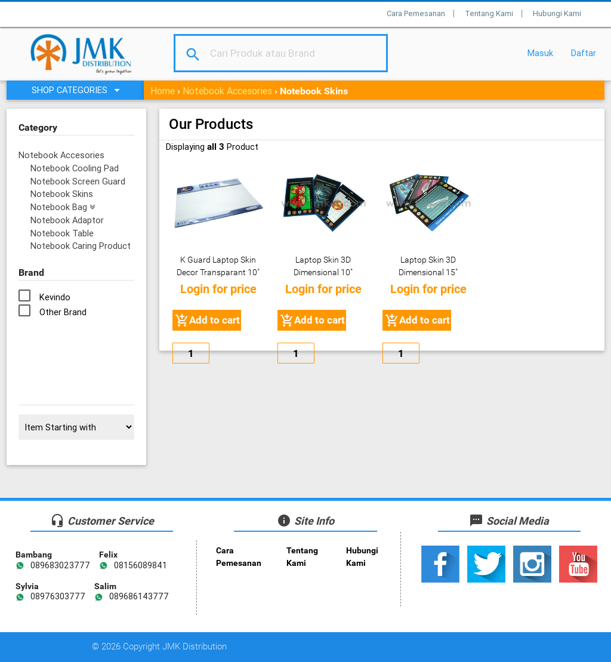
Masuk (540, 52)
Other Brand (63, 312)
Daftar (583, 52)
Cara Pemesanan (416, 13)
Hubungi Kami (557, 13)
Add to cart (206, 320)
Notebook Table (62, 233)
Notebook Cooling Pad (74, 168)
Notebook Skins (61, 193)
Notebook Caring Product (80, 245)
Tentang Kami (489, 13)
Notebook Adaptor (67, 220)
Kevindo (54, 297)
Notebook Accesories (227, 91)
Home (162, 91)
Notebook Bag (62, 207)
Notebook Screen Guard (77, 181)
